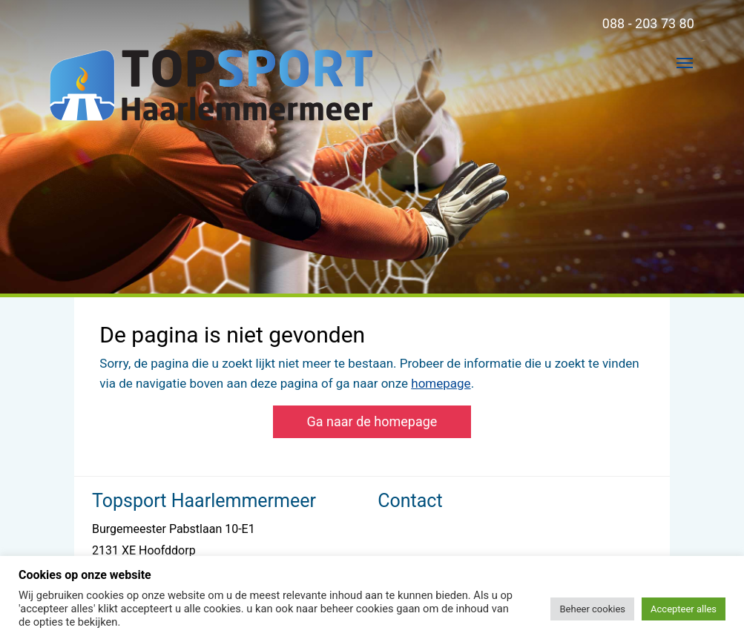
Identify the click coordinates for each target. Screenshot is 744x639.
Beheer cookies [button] (592, 609)
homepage (440, 383)
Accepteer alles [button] (684, 609)
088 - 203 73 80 (648, 23)
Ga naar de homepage (372, 421)
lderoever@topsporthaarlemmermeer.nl (481, 550)
